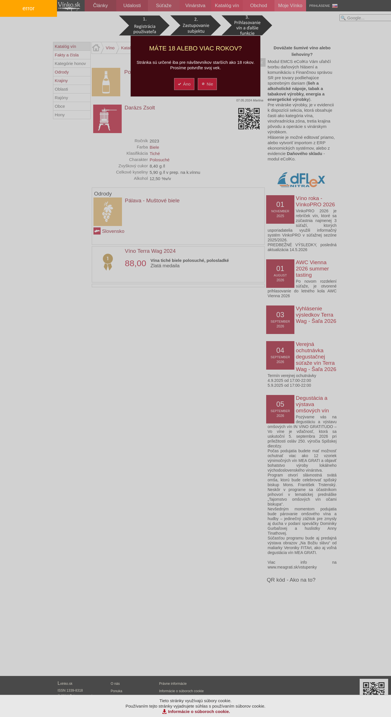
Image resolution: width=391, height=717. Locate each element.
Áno (184, 84)
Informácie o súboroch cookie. (199, 711)
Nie (207, 84)
